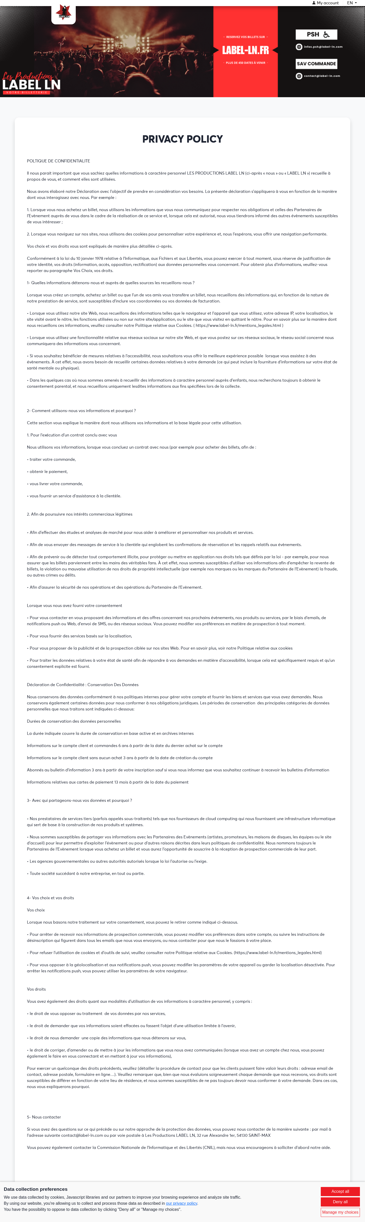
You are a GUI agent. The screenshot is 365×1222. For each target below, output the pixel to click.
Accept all (340, 1191)
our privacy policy (181, 1203)
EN (350, 3)
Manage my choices (340, 1212)
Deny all (340, 1202)
